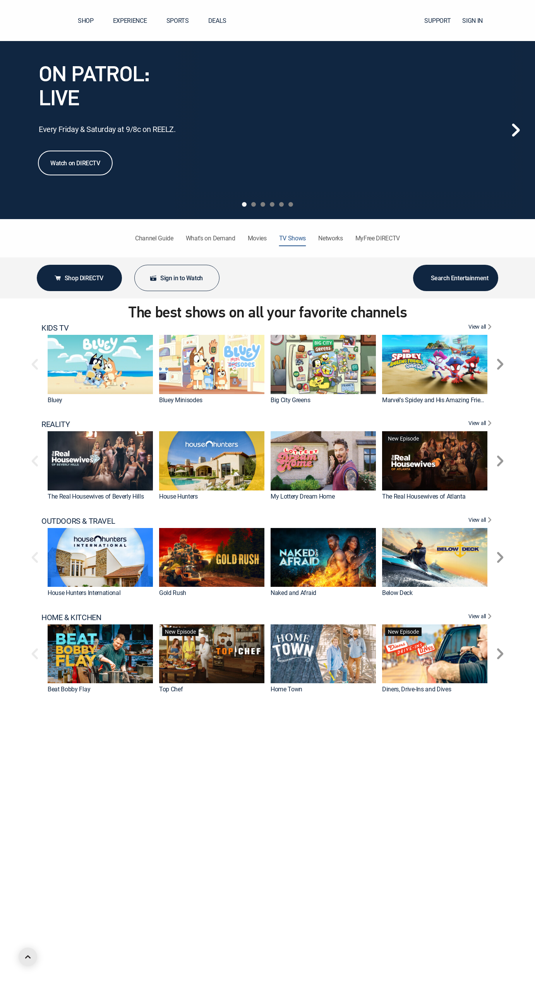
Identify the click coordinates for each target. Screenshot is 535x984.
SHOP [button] (90, 20)
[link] (100, 364)
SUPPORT (437, 20)
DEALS (217, 20)
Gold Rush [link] (172, 592)
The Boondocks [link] (291, 978)
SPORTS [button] (182, 20)
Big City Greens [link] (290, 400)
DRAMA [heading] (54, 810)
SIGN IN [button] (477, 20)
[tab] (244, 204)
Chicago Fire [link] (287, 882)
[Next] (515, 130)
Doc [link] (387, 882)
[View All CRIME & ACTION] (481, 714)
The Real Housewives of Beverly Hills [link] (96, 496)
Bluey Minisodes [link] (180, 400)
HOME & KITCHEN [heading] (71, 617)
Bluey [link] (55, 400)
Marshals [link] (60, 882)
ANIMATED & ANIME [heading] (74, 907)
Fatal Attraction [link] (291, 785)
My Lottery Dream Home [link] (302, 496)
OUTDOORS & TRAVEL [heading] (78, 521)
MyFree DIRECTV (377, 238)
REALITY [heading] (55, 424)
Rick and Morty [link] (67, 978)
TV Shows (292, 238)
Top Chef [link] (171, 689)
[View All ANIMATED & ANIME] (481, 907)
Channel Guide (154, 238)
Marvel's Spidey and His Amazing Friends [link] (436, 400)
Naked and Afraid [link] (293, 592)
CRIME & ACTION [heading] (69, 714)
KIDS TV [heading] (55, 328)
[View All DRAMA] (481, 810)
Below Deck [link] (397, 592)
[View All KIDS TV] (481, 328)
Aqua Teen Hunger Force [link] (414, 978)
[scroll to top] (27, 957)
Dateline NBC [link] (176, 785)
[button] (515, 20)
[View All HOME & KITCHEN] (481, 617)
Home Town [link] (286, 689)
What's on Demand (210, 238)
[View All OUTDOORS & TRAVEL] (481, 521)
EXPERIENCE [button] (134, 20)
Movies (257, 238)
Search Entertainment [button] (456, 278)
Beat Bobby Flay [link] (69, 689)
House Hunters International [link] (84, 592)
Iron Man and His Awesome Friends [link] (205, 978)
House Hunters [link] (178, 496)
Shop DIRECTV (78, 278)
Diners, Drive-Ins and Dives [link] (416, 689)
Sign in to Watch (176, 278)
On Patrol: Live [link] (401, 785)
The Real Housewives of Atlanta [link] (423, 496)
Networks (330, 238)
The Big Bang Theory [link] (186, 882)
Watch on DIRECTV (75, 163)
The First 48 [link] (63, 785)
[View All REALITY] (481, 424)
